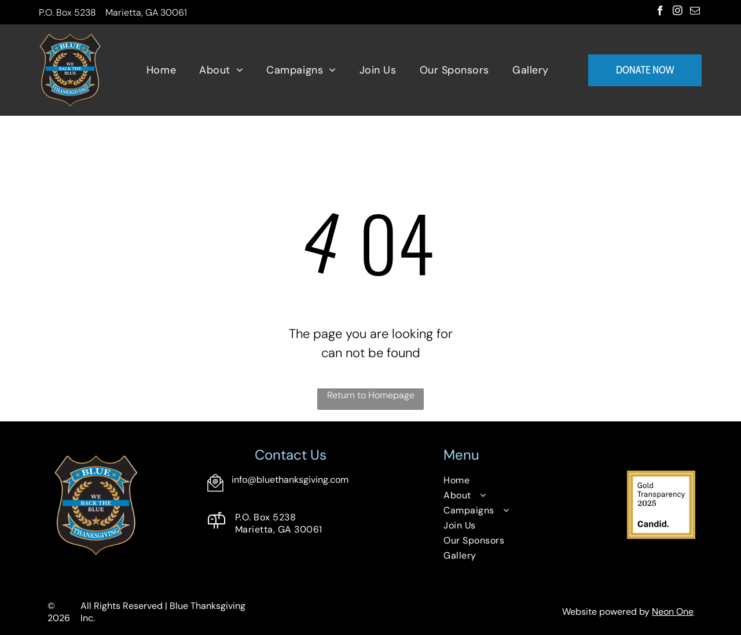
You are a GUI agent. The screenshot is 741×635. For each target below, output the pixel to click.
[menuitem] (161, 70)
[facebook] (660, 12)
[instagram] (677, 12)
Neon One (673, 611)
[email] (695, 12)
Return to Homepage (370, 395)
